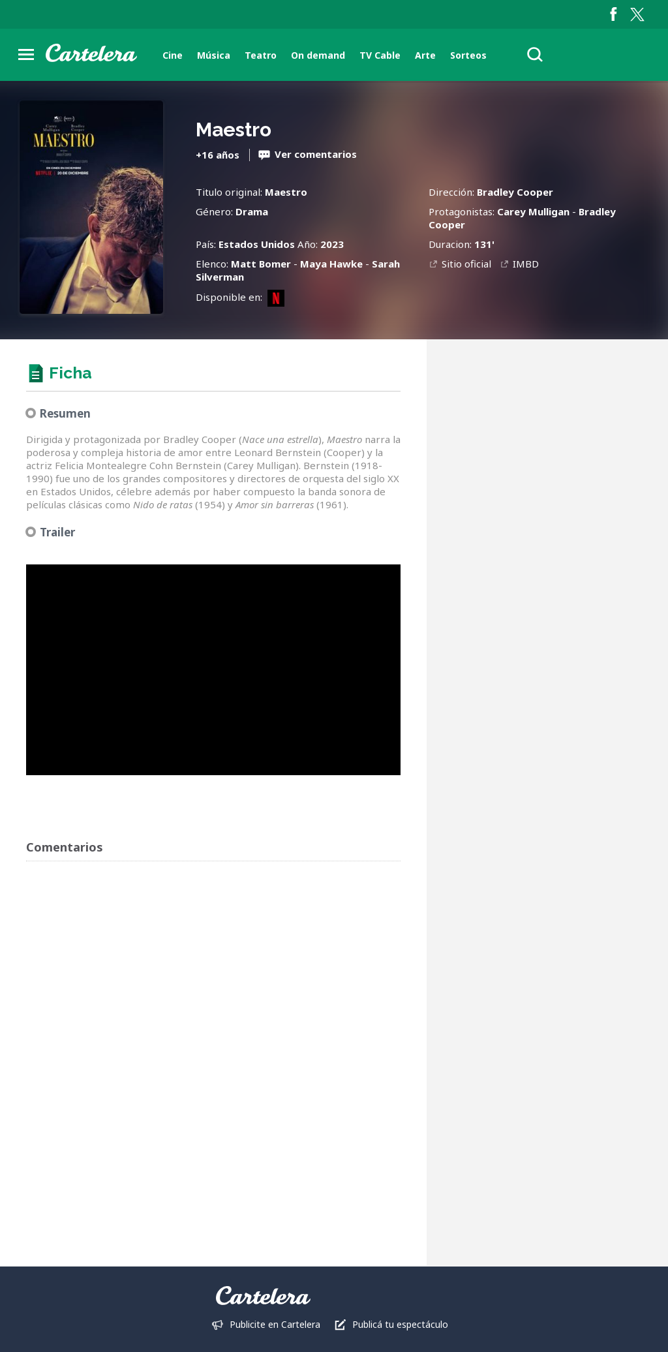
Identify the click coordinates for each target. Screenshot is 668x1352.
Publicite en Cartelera (275, 1324)
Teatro (261, 55)
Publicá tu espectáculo (400, 1324)
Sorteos (468, 55)
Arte (425, 55)
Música (213, 55)
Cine (172, 55)
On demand (318, 55)
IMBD (526, 263)
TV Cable (380, 55)
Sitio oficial (466, 263)
